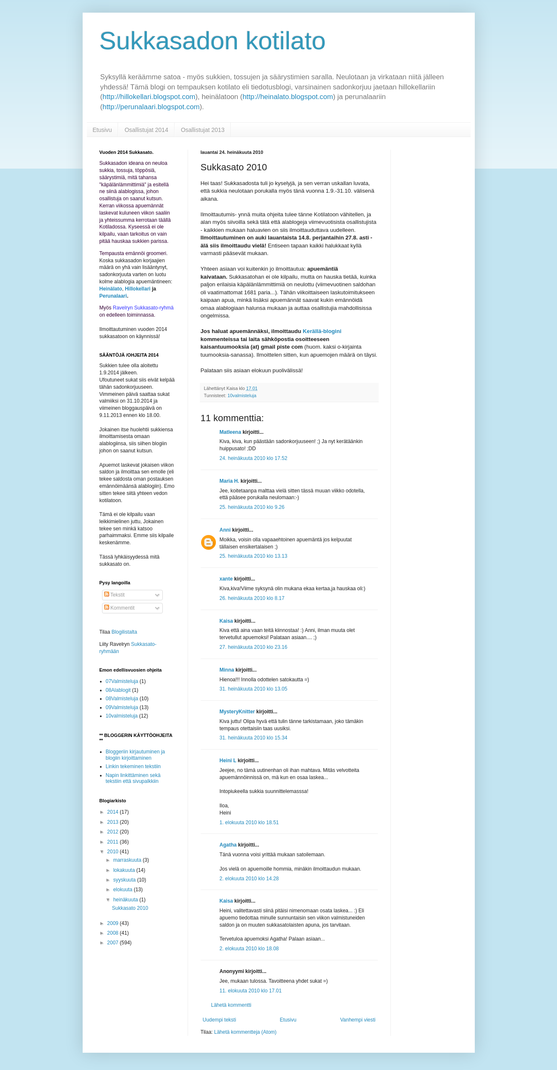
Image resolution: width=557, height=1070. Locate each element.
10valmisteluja (242, 395)
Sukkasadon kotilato (213, 41)
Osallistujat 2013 (203, 129)
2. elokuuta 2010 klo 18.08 (249, 949)
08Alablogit (118, 690)
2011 (113, 842)
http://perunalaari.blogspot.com (150, 107)
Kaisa (226, 621)
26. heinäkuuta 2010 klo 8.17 (252, 598)
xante (226, 579)
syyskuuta (125, 880)
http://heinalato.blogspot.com (287, 97)
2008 (113, 933)
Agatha (228, 845)
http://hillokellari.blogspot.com (148, 97)
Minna (227, 670)
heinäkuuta (126, 900)
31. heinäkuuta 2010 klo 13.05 (254, 689)
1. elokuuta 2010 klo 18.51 (249, 822)
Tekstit (114, 595)
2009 (113, 923)
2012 (113, 832)
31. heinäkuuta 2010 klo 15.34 (254, 738)
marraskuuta (128, 860)
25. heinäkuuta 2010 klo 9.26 (252, 507)
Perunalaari (113, 296)
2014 (113, 812)
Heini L (228, 761)
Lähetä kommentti (231, 1005)
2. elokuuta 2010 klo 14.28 (249, 879)
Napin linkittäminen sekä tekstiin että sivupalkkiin (133, 778)
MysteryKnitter (237, 712)
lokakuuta (124, 870)
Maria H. (229, 481)
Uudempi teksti (219, 1020)
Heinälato (111, 289)
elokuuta (123, 890)
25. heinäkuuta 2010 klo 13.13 (254, 556)
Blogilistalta (124, 632)
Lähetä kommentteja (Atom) (245, 1032)
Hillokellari (138, 289)
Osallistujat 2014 (146, 129)
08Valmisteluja (122, 699)
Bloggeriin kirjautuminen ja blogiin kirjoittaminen (135, 755)
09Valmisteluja (122, 707)
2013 (113, 822)
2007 (113, 943)
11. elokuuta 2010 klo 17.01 (251, 991)
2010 (113, 852)
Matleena (230, 432)
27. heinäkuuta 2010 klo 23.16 (254, 647)
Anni (225, 530)
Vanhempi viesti (358, 1020)
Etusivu (102, 129)
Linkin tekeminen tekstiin (133, 766)
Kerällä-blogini (322, 331)
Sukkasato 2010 (130, 908)
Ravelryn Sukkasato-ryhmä (143, 308)
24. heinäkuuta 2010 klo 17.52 (254, 458)
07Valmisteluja (122, 681)
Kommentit (119, 608)
